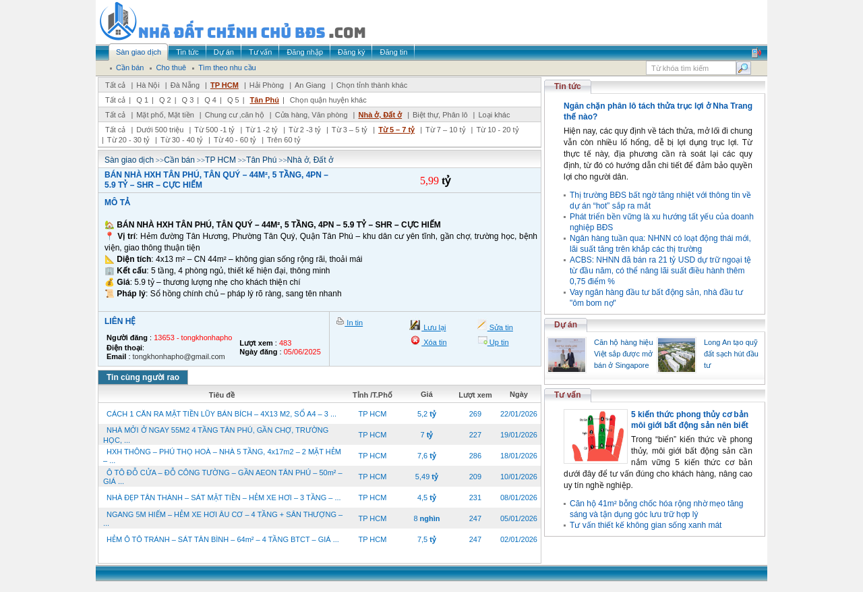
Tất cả (115, 85)
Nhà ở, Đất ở (380, 115)
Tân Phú (264, 100)
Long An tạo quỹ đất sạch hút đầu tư (731, 353)
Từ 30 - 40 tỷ (181, 140)
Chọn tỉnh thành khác (371, 85)
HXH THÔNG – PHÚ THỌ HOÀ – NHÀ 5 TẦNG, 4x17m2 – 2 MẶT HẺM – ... (222, 456)
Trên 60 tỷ (284, 140)
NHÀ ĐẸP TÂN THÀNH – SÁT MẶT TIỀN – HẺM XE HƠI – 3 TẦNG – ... (224, 497)
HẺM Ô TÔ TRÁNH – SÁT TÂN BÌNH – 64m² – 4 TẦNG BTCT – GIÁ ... (223, 539)
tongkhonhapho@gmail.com (179, 356)
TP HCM (224, 85)
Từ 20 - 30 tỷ (128, 140)
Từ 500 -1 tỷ (214, 130)
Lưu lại (433, 327)
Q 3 (188, 100)
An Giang (310, 85)
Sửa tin (500, 327)
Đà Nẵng (185, 85)
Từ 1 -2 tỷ (261, 130)
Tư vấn (567, 395)
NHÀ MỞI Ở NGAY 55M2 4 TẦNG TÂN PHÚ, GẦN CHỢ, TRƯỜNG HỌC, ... (215, 435)
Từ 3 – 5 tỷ (349, 130)
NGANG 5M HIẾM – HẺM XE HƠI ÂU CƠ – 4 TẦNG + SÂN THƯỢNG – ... (223, 518)
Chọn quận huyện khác (328, 100)
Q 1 (142, 100)
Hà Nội (148, 85)
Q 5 (233, 100)
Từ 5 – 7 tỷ (396, 130)
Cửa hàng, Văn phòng (311, 115)
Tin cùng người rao (143, 377)
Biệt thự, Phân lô (440, 115)
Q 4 (210, 100)
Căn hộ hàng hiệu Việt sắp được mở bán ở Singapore (623, 353)
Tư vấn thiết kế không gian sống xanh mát (645, 525)
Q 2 (165, 100)
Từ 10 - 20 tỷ (497, 130)
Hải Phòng (266, 85)
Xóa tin (433, 342)
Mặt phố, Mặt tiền (165, 115)
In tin (354, 323)
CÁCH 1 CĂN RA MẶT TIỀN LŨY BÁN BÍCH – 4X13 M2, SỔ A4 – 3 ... (221, 414)
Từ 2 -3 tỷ (305, 130)
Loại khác (494, 115)
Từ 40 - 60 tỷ (235, 140)
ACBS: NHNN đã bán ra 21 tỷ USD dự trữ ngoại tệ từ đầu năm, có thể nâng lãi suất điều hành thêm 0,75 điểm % (660, 270)
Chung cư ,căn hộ (234, 115)
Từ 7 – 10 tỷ (445, 130)
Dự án (565, 324)
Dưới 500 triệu (159, 130)
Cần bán (179, 160)
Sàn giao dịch (129, 160)
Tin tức (567, 86)
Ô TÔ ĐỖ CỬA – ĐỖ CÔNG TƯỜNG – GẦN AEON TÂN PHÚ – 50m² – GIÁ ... (223, 476)
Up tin (498, 342)
